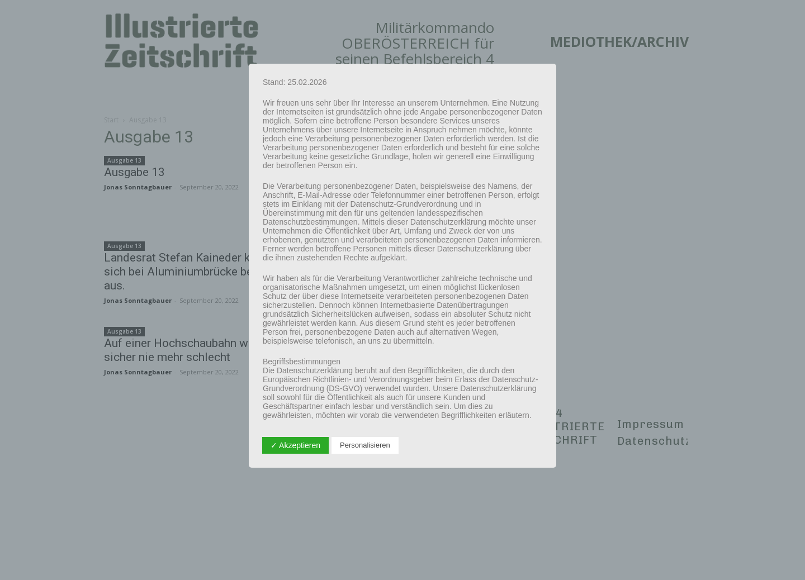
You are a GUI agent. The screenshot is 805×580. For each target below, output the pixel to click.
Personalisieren (365, 445)
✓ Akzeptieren (295, 445)
